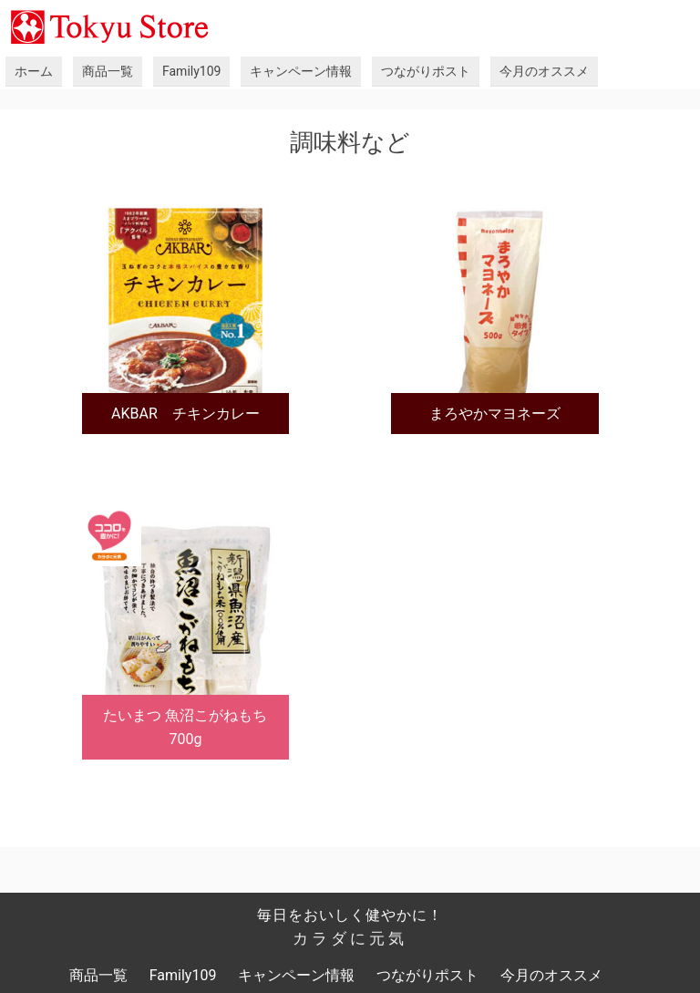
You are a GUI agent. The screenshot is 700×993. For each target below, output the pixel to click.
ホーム (34, 71)
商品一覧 (107, 71)
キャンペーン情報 (301, 71)
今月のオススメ (544, 71)
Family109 (191, 71)
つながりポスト (425, 71)
